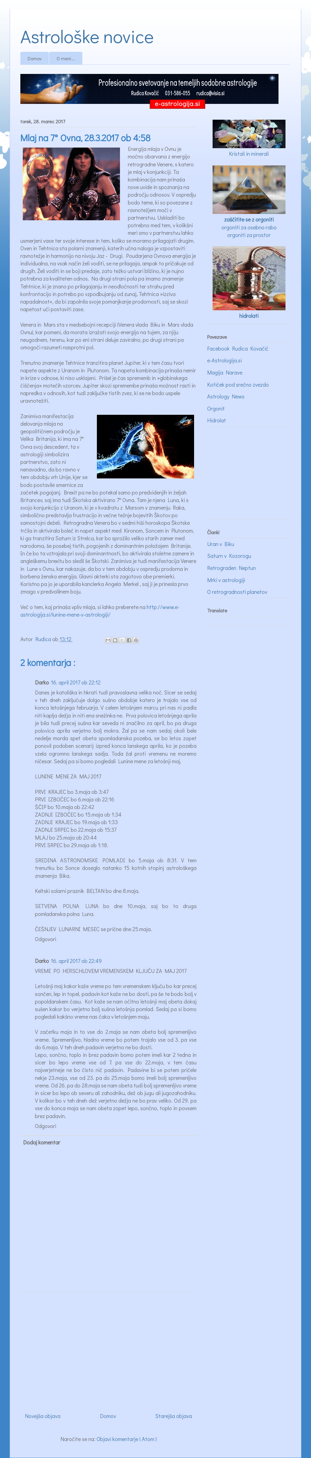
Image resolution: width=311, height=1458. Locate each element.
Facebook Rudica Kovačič (237, 348)
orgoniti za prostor (249, 234)
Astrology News (225, 396)
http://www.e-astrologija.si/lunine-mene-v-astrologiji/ (99, 610)
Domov (35, 58)
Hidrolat (216, 420)
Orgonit (216, 408)
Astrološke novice (87, 36)
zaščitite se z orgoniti (249, 219)
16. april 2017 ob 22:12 (76, 682)
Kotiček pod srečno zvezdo (238, 384)
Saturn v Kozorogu (229, 555)
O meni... (65, 58)
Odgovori (45, 939)
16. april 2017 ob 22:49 (76, 960)
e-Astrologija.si (224, 360)
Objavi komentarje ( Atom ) (127, 1439)
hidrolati (248, 315)
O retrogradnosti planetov (237, 591)
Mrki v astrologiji (226, 580)
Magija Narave (224, 372)
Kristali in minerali (249, 153)
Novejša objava (42, 1416)
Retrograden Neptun (231, 567)
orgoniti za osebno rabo (249, 227)
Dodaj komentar (41, 1142)
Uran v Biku (220, 544)
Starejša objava (173, 1416)
